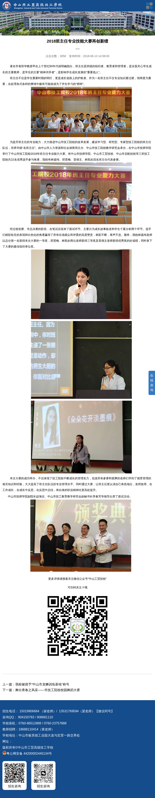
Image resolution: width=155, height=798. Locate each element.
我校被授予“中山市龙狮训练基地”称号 (42, 684)
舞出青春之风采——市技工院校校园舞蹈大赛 (47, 690)
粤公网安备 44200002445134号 (27, 753)
